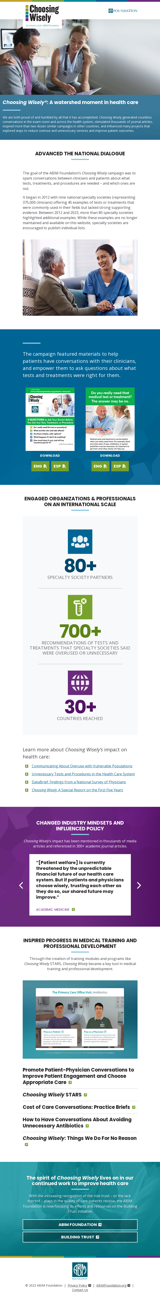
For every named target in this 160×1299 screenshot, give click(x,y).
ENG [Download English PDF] (40, 466)
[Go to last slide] (21, 885)
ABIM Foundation (80, 1224)
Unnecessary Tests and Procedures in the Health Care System (83, 774)
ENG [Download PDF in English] (100, 466)
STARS (52, 1094)
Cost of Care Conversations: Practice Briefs (76, 1107)
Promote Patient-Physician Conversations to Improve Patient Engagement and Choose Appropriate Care (78, 1076)
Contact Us (80, 1290)
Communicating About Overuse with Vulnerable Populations (82, 766)
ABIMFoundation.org (113, 1285)
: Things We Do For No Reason (80, 1138)
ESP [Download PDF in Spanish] (120, 466)
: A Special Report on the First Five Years (77, 790)
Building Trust (80, 1237)
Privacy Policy (79, 1285)
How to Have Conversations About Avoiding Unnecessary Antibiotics (77, 1122)
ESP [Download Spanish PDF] (60, 466)
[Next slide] (138, 885)
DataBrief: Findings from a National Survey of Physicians (79, 782)
